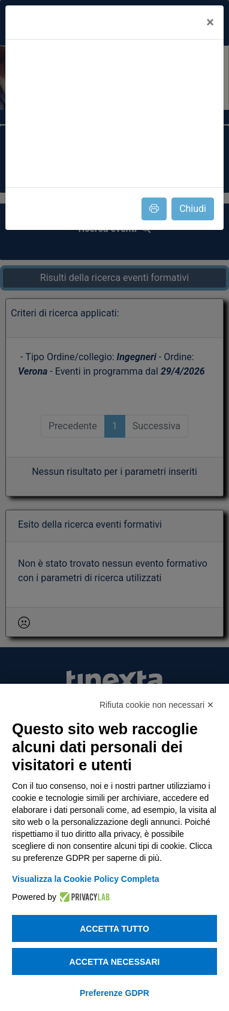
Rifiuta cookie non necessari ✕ (157, 705)
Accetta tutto (114, 929)
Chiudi (192, 208)
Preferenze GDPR (114, 993)
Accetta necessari (115, 962)
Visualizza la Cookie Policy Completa (85, 879)
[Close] (210, 22)
